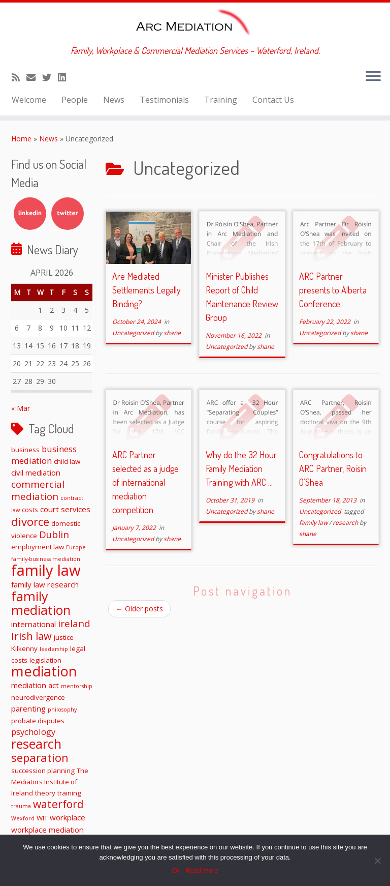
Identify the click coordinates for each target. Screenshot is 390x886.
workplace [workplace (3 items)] (67, 817)
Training (220, 99)
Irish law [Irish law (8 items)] (31, 636)
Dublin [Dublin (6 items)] (54, 534)
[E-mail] (34, 77)
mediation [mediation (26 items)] (44, 671)
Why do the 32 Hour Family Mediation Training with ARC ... (241, 468)
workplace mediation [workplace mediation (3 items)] (47, 829)
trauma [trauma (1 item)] (21, 806)
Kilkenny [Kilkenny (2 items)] (24, 648)
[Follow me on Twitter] (50, 77)
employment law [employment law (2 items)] (37, 546)
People (74, 99)
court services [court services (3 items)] (65, 509)
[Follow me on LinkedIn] (65, 77)
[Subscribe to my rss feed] (19, 77)
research (346, 522)
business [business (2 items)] (25, 449)
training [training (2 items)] (69, 793)
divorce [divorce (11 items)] (30, 521)
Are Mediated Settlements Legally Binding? (146, 290)
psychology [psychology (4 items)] (33, 731)
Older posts (139, 608)
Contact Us (273, 99)
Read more (201, 870)
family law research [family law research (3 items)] (45, 584)
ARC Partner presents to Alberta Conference (333, 290)
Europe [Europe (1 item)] (76, 547)
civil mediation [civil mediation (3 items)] (35, 472)
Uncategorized (133, 333)
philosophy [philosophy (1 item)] (62, 709)
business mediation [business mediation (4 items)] (44, 454)
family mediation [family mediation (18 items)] (41, 602)
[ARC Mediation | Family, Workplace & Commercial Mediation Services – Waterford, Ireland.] (195, 24)
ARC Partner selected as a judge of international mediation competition (145, 482)
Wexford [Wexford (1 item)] (23, 818)
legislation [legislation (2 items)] (45, 660)
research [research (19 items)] (36, 743)
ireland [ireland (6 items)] (74, 623)
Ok (176, 870)
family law (314, 522)
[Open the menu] (373, 76)
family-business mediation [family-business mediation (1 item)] (45, 559)
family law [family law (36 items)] (46, 570)
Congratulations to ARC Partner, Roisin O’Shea (333, 468)
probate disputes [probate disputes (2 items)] (37, 720)
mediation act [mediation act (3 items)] (35, 685)
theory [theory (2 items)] (45, 793)
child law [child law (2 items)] (67, 461)
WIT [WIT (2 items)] (42, 817)
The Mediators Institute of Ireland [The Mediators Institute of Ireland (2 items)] (49, 782)
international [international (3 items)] (33, 624)
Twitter (67, 213)
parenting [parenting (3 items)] (28, 708)
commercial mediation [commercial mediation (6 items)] (37, 490)
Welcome (29, 99)
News (113, 99)
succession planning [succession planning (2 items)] (43, 770)
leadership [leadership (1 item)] (54, 649)
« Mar (20, 408)
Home (21, 138)
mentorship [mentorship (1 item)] (76, 686)
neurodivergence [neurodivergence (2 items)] (38, 697)
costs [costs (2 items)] (30, 509)
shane (172, 333)
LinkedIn (30, 213)
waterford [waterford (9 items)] (58, 804)
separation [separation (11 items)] (40, 757)
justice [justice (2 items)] (64, 637)
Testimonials (164, 99)
